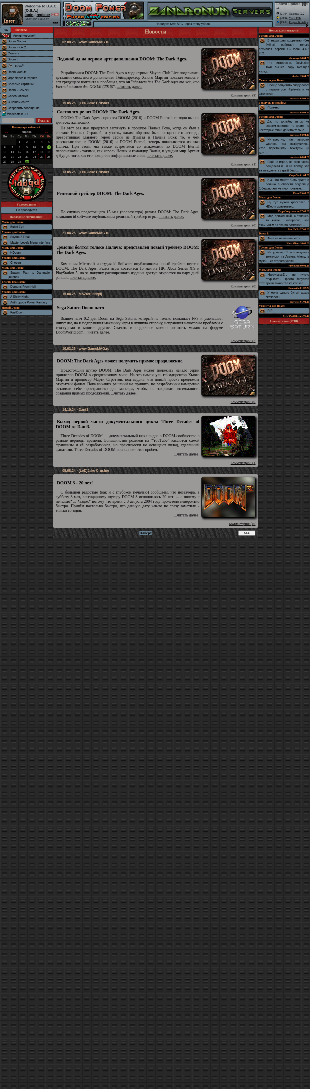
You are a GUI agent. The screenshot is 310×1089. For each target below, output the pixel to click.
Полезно (273, 107)
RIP (270, 310)
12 (49, 147)
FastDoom (17, 312)
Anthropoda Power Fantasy (28, 302)
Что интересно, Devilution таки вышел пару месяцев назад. (284, 67)
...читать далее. (130, 86)
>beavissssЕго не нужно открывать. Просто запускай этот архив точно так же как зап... (284, 279)
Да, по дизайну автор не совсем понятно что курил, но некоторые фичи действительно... (284, 126)
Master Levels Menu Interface (30, 242)
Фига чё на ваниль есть (284, 238)
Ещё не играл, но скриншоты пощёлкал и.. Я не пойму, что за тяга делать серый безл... (284, 166)
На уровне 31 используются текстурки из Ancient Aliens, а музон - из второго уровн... (284, 256)
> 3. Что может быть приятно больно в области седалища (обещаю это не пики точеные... (284, 184)
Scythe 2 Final (20, 236)
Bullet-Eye (17, 226)
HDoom (15, 252)
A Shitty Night (19, 296)
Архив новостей (24, 35)
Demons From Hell (23, 286)
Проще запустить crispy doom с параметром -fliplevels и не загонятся (284, 89)
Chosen (15, 262)
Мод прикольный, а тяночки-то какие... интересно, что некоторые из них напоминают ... (284, 220)
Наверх (145, 533)
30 (27, 161)
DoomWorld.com (69, 332)
